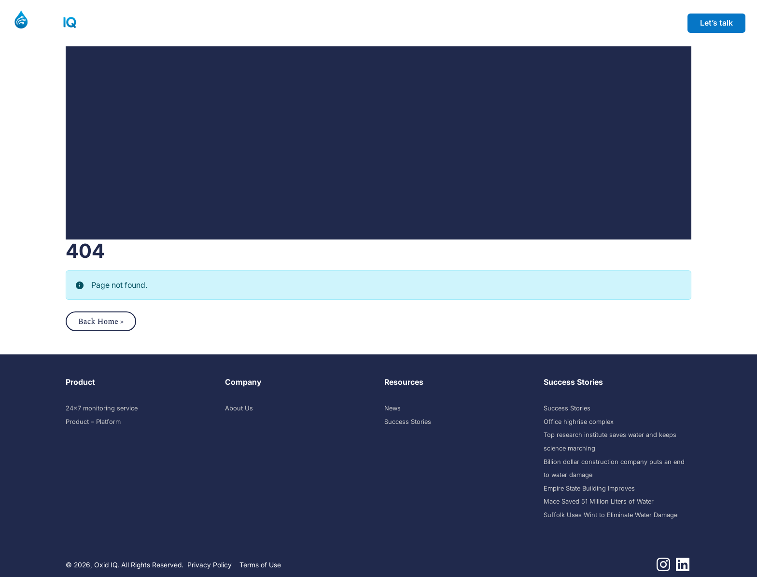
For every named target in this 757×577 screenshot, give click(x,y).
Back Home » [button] (101, 321)
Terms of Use (260, 565)
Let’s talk (716, 23)
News (392, 408)
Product (114, 23)
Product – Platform (93, 421)
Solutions (170, 23)
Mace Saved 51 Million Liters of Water (599, 501)
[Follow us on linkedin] (682, 567)
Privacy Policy (209, 565)
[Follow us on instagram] (663, 567)
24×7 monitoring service (102, 408)
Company (359, 23)
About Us (239, 408)
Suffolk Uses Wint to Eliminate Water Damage (610, 515)
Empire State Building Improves (589, 488)
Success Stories (233, 23)
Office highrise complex (579, 421)
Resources (299, 23)
